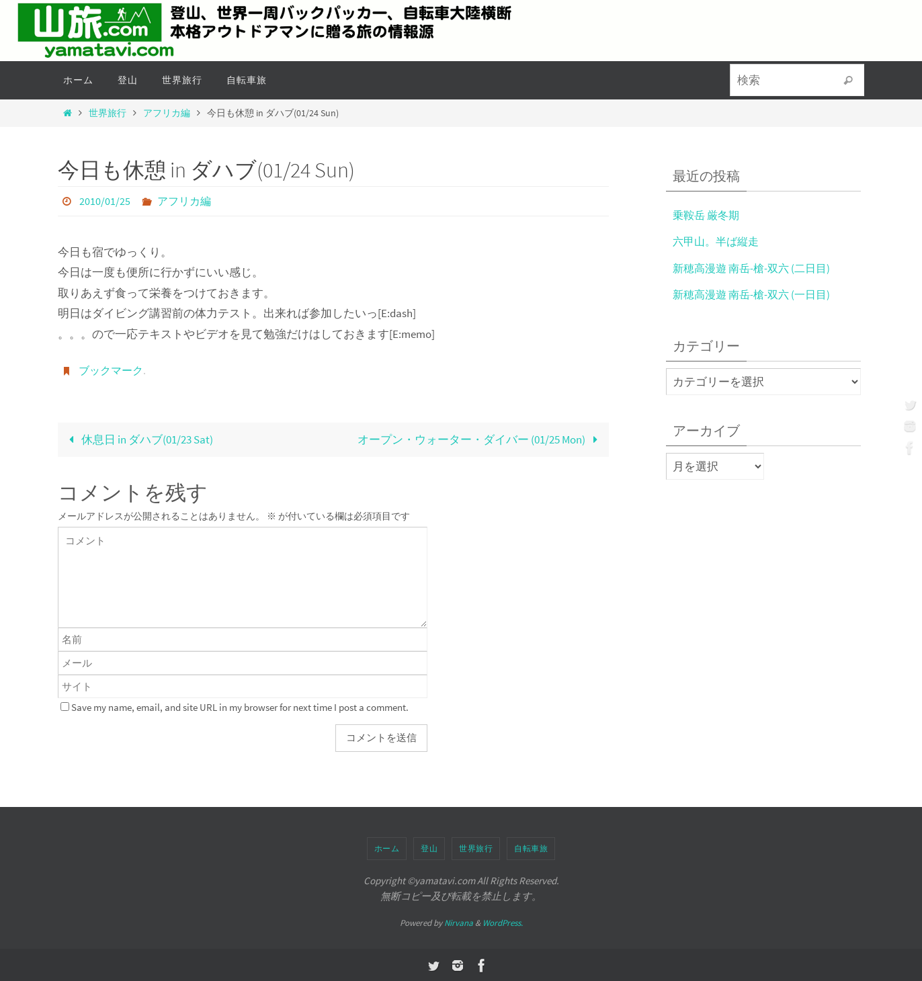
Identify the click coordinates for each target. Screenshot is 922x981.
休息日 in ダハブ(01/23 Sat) (138, 438)
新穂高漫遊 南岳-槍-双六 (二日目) (756, 268)
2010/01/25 (104, 201)
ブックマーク (111, 369)
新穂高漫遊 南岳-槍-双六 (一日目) (756, 294)
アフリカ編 (166, 113)
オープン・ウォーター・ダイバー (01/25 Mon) (480, 438)
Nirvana (458, 921)
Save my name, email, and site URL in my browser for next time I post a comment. (240, 705)
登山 (429, 847)
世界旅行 (107, 113)
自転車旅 (531, 847)
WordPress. (503, 921)
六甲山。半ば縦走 (718, 241)
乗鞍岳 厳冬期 (708, 215)
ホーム (387, 847)
